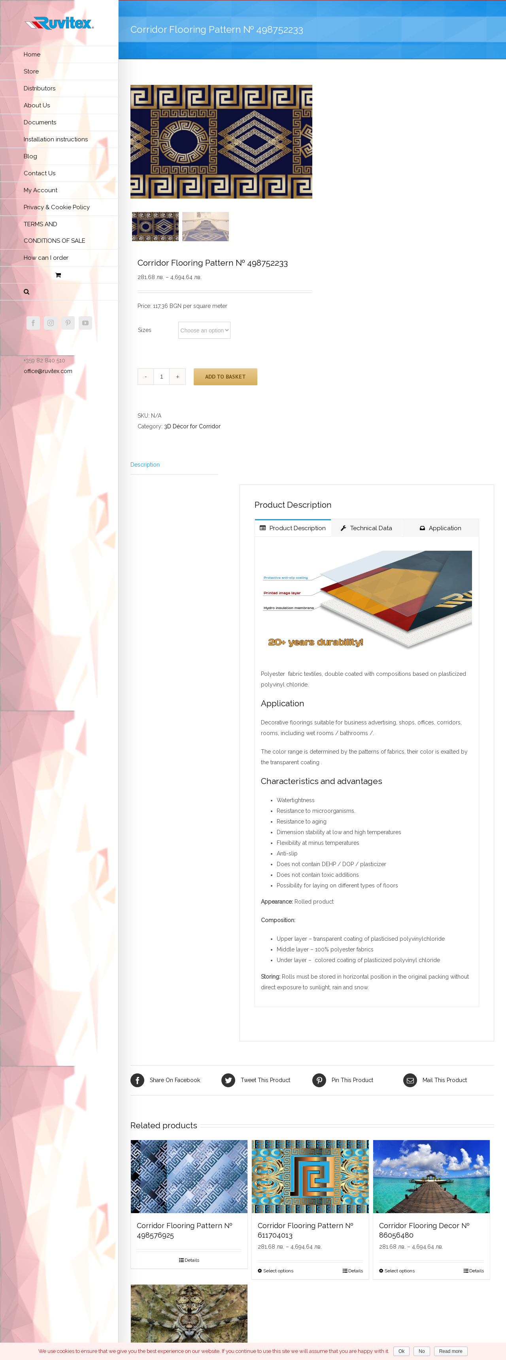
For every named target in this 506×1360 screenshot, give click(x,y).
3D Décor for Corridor (192, 427)
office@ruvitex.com (48, 371)
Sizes (144, 331)
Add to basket (225, 377)
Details (192, 1261)
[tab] (174, 465)
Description (145, 465)
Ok (401, 1351)
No (422, 1351)
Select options (278, 1271)
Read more (451, 1351)
